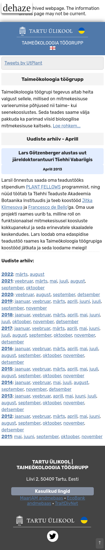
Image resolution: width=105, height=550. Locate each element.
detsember (88, 294)
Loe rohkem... (67, 125)
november (36, 308)
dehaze (17, 7)
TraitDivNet (66, 503)
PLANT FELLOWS (43, 187)
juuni (85, 301)
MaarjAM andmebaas (41, 498)
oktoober (35, 287)
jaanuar (22, 301)
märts (21, 274)
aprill (72, 301)
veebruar (24, 281)
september (12, 287)
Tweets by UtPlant (23, 63)
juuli (63, 281)
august (37, 274)
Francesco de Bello (47, 207)
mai (53, 281)
